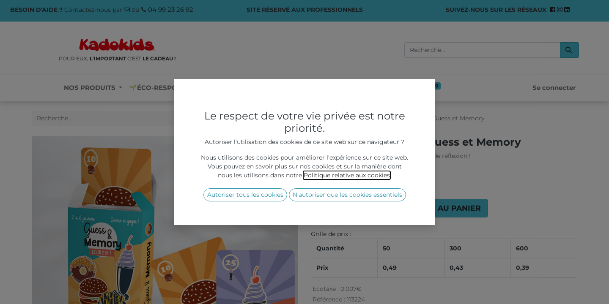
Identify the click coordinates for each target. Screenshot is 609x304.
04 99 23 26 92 (170, 9)
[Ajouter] (366, 208)
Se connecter (554, 88)
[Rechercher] (569, 50)
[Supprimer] (321, 208)
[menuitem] (166, 88)
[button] (433, 208)
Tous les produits (336, 118)
